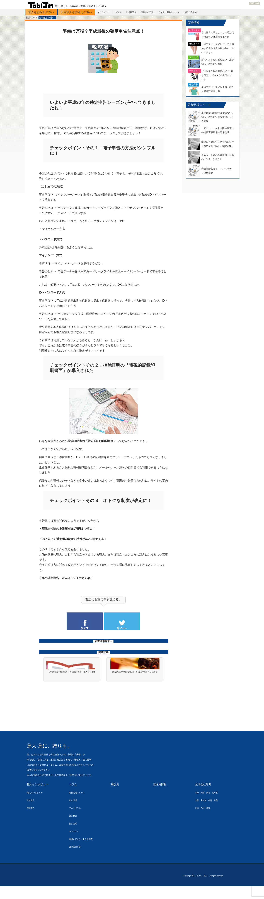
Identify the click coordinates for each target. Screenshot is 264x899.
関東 (197, 804)
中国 (219, 812)
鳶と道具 (73, 835)
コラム (118, 12)
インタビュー (103, 12)
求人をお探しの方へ (41, 12)
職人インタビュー (38, 795)
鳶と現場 (73, 812)
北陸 (197, 812)
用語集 (115, 795)
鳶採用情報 (160, 795)
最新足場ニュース (78, 804)
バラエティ (75, 843)
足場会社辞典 (147, 12)
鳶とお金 (73, 827)
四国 (197, 819)
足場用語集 (131, 12)
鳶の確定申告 (76, 858)
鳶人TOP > (32, 17)
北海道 (217, 804)
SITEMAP (254, 3)
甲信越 (205, 812)
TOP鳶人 (31, 812)
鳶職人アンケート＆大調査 (83, 850)
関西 (204, 804)
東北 (210, 804)
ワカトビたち (76, 819)
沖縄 (210, 819)
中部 (212, 812)
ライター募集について (169, 12)
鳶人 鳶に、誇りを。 (57, 757)
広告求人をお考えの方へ (76, 12)
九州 (204, 819)
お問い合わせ (190, 12)
